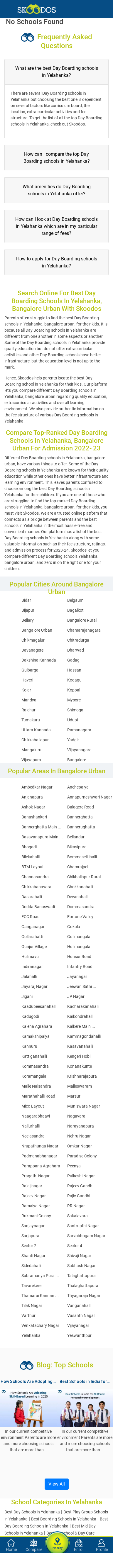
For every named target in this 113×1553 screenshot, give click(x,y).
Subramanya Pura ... (40, 1275)
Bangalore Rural (82, 620)
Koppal (73, 690)
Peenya (74, 1166)
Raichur (28, 710)
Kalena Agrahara (36, 1026)
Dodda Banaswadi (38, 906)
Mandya (28, 700)
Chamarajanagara (84, 630)
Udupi (72, 720)
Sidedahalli (31, 1265)
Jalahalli (29, 976)
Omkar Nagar (79, 1146)
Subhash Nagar (81, 1265)
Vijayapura (31, 759)
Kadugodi (30, 1016)
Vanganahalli (79, 1305)
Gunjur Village (34, 946)
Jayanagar (77, 976)
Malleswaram (79, 1086)
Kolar (26, 690)
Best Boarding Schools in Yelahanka (63, 1519)
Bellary (27, 620)
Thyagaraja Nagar (83, 1295)
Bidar (26, 600)
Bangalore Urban (36, 630)
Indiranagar (32, 966)
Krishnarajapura (82, 1076)
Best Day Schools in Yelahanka (32, 1512)
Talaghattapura (81, 1275)
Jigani (27, 996)
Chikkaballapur (35, 739)
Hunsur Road (79, 956)
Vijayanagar (78, 1325)
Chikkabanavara (36, 886)
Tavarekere (31, 1285)
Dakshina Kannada (38, 660)
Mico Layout (32, 1106)
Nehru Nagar (79, 1136)
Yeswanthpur (79, 1335)
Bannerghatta (80, 817)
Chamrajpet (78, 866)
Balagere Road (80, 807)
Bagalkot (75, 610)
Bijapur (27, 610)
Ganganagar (33, 926)
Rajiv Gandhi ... (81, 1195)
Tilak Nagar (31, 1305)
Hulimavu (30, 956)
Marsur (73, 1096)
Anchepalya (78, 787)
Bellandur (76, 837)
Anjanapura (32, 797)
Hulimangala (78, 946)
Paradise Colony (82, 1156)
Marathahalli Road (38, 1096)
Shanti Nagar (33, 1255)
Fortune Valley (80, 916)
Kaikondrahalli (80, 1016)
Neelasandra (33, 1136)
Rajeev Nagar (33, 1195)
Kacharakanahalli (83, 1006)
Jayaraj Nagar (34, 986)
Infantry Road (79, 966)
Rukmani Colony (36, 1215)
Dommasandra (81, 906)
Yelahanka (31, 1335)
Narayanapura (80, 1126)
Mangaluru (31, 749)
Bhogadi (29, 847)
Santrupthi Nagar (83, 1225)
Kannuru (29, 1046)
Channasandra (35, 876)
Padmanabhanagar (39, 1156)
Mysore (74, 700)
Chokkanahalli (80, 886)
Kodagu (74, 680)
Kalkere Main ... (81, 1026)
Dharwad (75, 650)
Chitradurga (78, 640)
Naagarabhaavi (35, 1116)
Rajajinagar (31, 1186)
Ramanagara (79, 730)
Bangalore (76, 759)
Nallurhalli (30, 1126)
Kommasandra (35, 1066)
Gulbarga (29, 670)
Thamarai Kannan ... (40, 1295)
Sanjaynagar (33, 1225)
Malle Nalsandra (36, 1086)
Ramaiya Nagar (35, 1205)
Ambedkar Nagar (37, 787)
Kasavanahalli (80, 1046)
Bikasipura (77, 847)
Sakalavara (77, 1215)
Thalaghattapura (82, 1285)
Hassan (74, 670)
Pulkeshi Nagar (81, 1176)
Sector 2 (28, 1245)
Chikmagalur (33, 640)
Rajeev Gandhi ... (82, 1186)
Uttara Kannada (36, 730)
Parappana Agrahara (40, 1166)
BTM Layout (32, 866)
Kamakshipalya (35, 1036)
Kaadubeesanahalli (38, 1006)
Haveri (27, 680)
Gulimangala (78, 936)
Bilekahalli (30, 857)
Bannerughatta (81, 827)
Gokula (73, 926)
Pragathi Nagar (35, 1176)
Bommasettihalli (82, 857)
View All (56, 1484)
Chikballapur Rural (84, 876)
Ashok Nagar (33, 807)
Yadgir (73, 739)
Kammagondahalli (84, 1036)
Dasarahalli (31, 896)
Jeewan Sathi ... (81, 986)
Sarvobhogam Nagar (86, 1235)
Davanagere (32, 650)
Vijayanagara (79, 749)
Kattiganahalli (34, 1056)
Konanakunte (79, 1066)
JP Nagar (76, 996)
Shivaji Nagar (79, 1255)
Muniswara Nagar (83, 1106)
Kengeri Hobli (79, 1056)
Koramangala (33, 1076)
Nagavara (76, 1116)
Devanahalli (77, 896)
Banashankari (34, 817)
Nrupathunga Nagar (39, 1146)
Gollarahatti (32, 936)
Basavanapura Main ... (42, 837)
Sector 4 (74, 1245)
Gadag (73, 660)
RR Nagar (76, 1205)
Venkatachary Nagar (40, 1325)
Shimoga (75, 710)
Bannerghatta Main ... (41, 827)
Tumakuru (30, 720)
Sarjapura (30, 1235)
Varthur (28, 1315)
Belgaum (75, 600)
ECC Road (30, 916)
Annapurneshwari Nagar (89, 797)
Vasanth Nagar (81, 1315)
